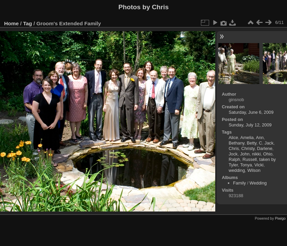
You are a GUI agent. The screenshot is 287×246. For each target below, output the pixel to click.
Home (11, 23)
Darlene (264, 148)
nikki (256, 153)
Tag (27, 23)
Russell (250, 159)
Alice (233, 137)
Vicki (258, 164)
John (245, 153)
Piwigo (280, 218)
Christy (248, 148)
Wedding (257, 183)
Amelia (247, 137)
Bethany (236, 143)
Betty (251, 143)
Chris (234, 148)
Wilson (253, 170)
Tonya (246, 164)
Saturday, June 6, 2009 (251, 112)
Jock (233, 153)
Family (239, 183)
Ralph (234, 159)
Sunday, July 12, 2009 (250, 124)
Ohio (267, 153)
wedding (237, 170)
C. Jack (266, 143)
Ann (260, 137)
